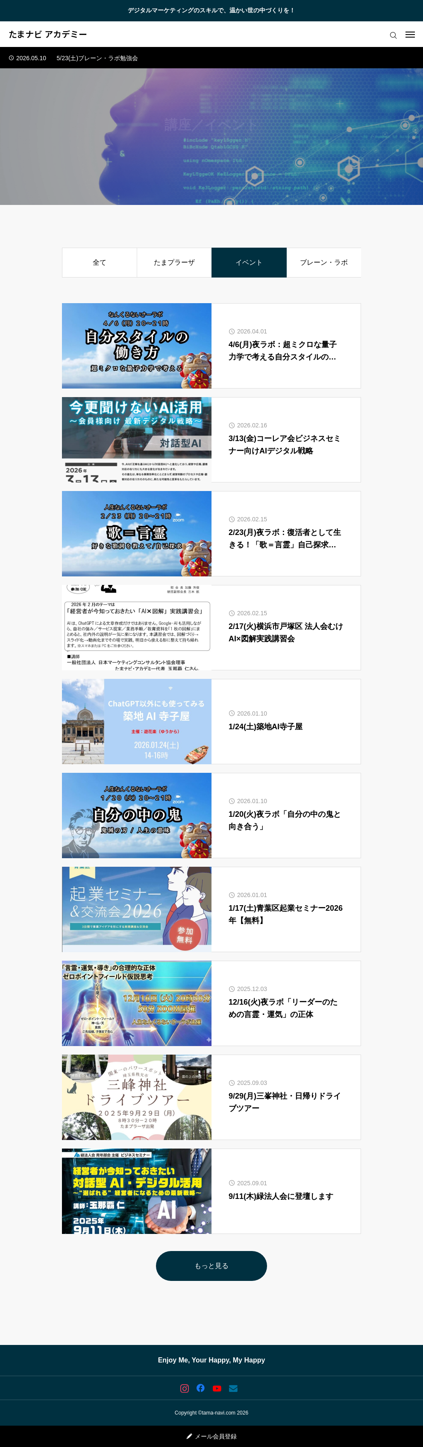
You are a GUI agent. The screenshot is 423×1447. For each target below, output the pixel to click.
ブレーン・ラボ (324, 262)
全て (99, 262)
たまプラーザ (174, 262)
